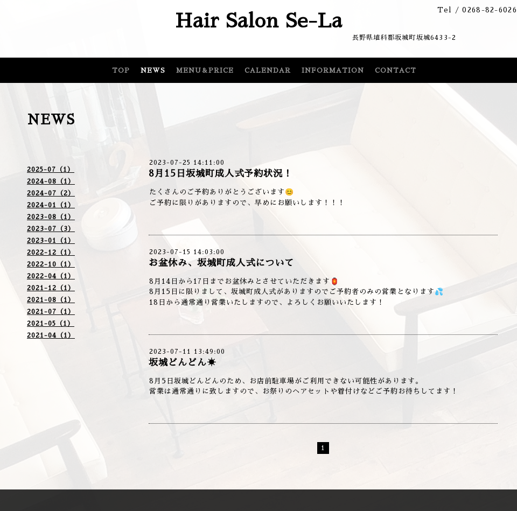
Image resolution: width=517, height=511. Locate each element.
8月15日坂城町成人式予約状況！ (220, 173)
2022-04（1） (51, 276)
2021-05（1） (50, 323)
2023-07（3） (51, 229)
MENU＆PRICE (205, 70)
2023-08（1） (51, 217)
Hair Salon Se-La (259, 21)
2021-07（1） (51, 312)
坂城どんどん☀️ (182, 362)
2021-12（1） (51, 288)
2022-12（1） (51, 252)
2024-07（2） (51, 193)
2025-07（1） (50, 169)
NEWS (153, 70)
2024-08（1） (51, 181)
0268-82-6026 (489, 9)
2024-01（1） (51, 205)
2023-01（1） (51, 240)
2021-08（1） (51, 300)
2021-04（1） (51, 335)
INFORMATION (333, 70)
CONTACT (395, 70)
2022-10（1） (51, 264)
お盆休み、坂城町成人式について (221, 263)
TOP (121, 70)
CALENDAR (267, 70)
